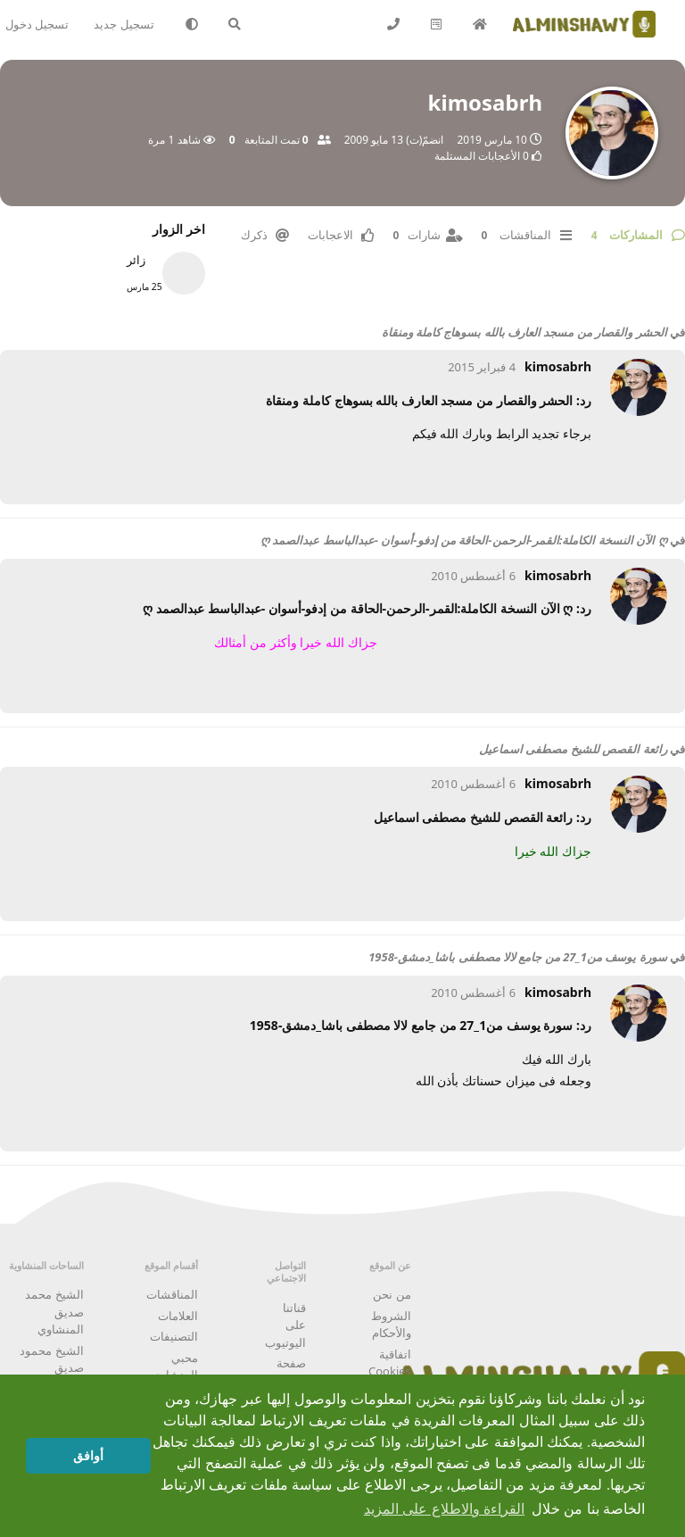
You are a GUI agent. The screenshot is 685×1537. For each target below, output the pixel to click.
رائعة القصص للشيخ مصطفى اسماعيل (573, 749)
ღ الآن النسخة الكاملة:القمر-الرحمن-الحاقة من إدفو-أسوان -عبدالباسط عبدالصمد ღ (463, 540)
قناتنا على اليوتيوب (285, 1325)
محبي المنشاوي (175, 1366)
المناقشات (172, 1294)
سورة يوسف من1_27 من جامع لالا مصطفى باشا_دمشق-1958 (517, 957)
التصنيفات (174, 1336)
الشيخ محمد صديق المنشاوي (54, 1311)
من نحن (391, 1294)
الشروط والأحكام (391, 1325)
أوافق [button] (88, 1456)
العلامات (178, 1316)
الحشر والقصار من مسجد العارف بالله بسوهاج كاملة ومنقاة (524, 332)
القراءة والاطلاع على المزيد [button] (444, 1508)
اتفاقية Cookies (389, 1363)
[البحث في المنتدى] (235, 24)
